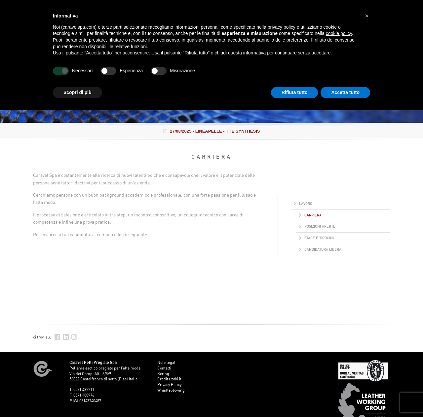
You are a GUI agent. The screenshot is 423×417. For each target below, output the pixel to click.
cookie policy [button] (339, 33)
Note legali (166, 362)
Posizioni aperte (317, 226)
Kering (163, 373)
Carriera (310, 215)
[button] (367, 16)
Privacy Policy (169, 384)
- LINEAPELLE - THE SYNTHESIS (211, 131)
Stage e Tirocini (316, 238)
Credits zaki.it (169, 378)
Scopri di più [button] (77, 92)
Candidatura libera (320, 249)
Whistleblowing (171, 390)
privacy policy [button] (281, 27)
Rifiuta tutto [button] (295, 92)
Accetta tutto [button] (345, 92)
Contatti (164, 368)
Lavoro (303, 203)
